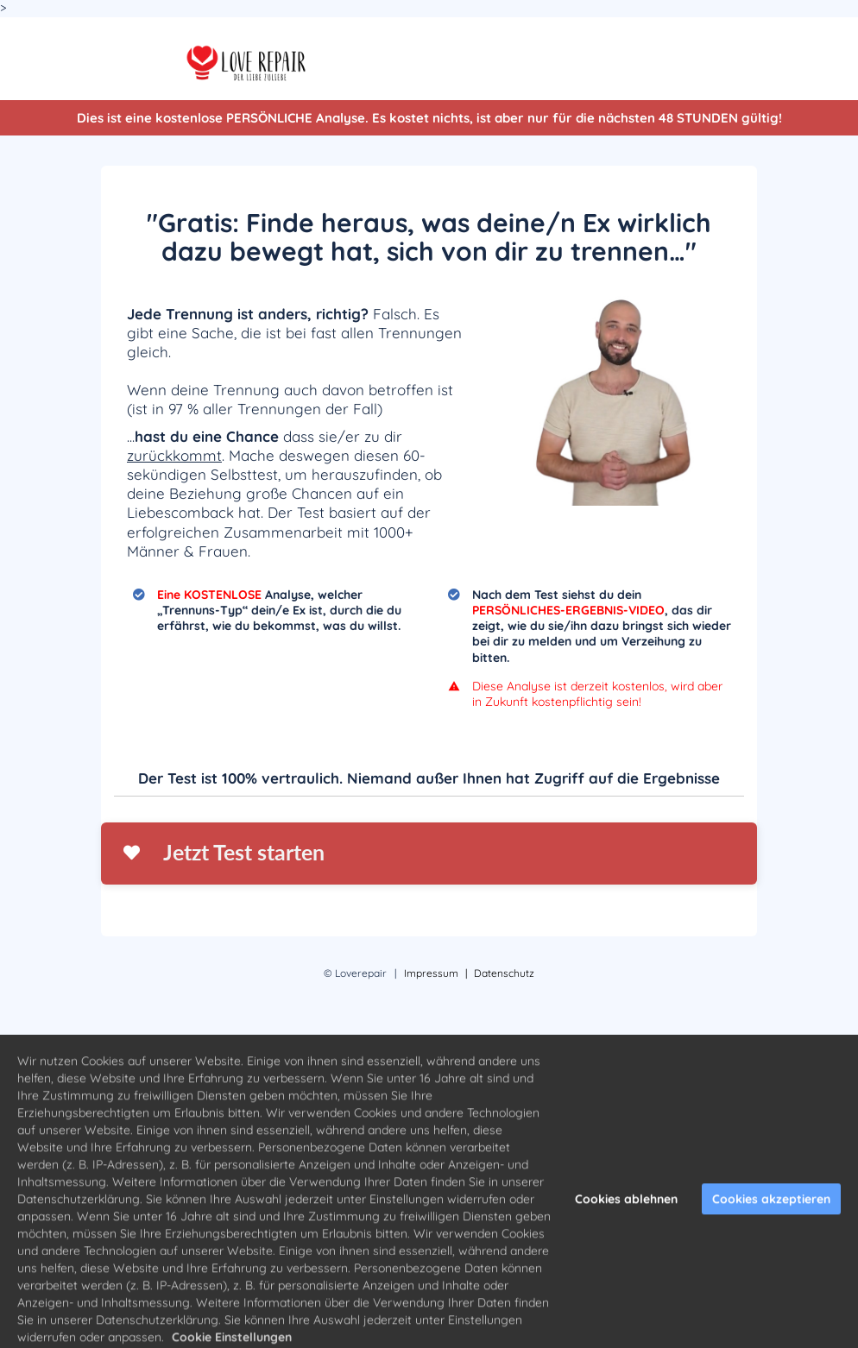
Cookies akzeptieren (771, 1211)
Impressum (431, 973)
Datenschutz (504, 973)
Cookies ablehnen (626, 1211)
